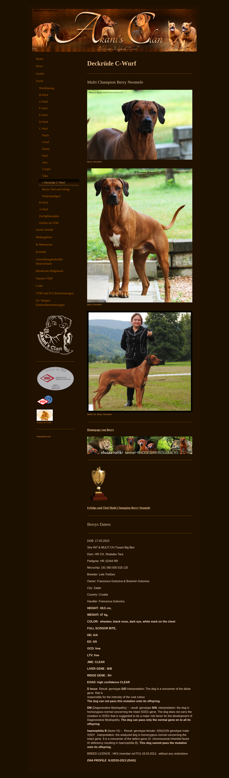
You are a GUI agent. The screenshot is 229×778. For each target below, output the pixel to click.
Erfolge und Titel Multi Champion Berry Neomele (118, 508)
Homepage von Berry (100, 429)
